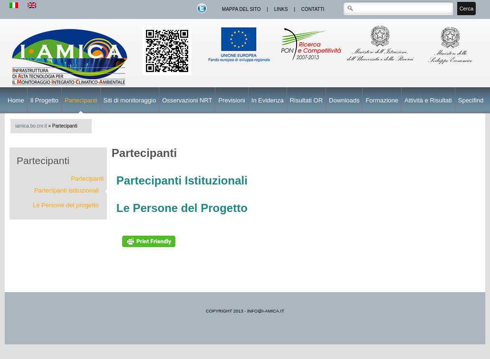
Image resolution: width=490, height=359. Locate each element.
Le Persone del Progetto (182, 208)
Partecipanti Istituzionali (182, 180)
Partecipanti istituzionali (66, 190)
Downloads (344, 100)
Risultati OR (306, 100)
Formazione (381, 100)
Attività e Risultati (428, 100)
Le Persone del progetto (66, 205)
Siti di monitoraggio (130, 100)
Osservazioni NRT (187, 100)
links (281, 9)
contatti (313, 9)
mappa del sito (241, 9)
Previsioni (231, 100)
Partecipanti (81, 100)
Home (16, 100)
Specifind (470, 100)
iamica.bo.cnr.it (31, 126)
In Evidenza (267, 100)
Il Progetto (44, 100)
